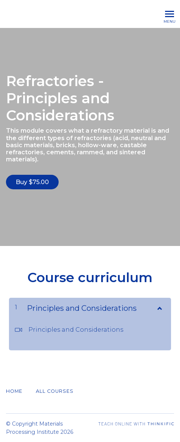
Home (14, 391)
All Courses (55, 391)
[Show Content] (159, 307)
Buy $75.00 (32, 182)
